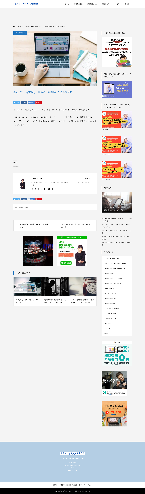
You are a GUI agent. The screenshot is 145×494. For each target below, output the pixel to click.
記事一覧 (88, 178)
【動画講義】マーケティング (113, 283)
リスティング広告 (110, 293)
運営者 (127, 4)
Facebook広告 (109, 288)
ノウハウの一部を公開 (112, 308)
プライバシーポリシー (86, 485)
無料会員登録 (78, 4)
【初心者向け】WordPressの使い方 (115, 263)
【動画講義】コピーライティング (114, 268)
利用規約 (55, 485)
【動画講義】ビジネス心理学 (113, 278)
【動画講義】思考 (109, 303)
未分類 (108, 328)
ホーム (67, 4)
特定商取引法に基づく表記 (68, 485)
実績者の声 (105, 4)
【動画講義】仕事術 (20, 33)
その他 (106, 333)
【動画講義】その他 (110, 273)
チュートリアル (111, 318)
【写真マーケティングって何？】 (114, 258)
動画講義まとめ (92, 4)
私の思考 (108, 323)
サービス (117, 4)
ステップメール (111, 313)
